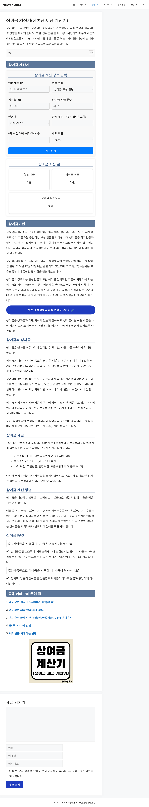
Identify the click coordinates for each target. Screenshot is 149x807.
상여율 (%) (14, 99)
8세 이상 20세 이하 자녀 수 (24, 133)
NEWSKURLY (12, 4)
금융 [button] (96, 4)
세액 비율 (57, 133)
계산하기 (51, 151)
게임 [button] (135, 4)
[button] (143, 4)
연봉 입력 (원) (16, 82)
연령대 (12, 116)
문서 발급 (121, 4)
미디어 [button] (109, 4)
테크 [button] (84, 4)
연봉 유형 (57, 82)
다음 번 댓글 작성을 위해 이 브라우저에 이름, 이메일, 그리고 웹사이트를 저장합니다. (51, 773)
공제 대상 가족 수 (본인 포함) (69, 116)
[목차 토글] (90, 52)
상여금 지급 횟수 (62, 99)
